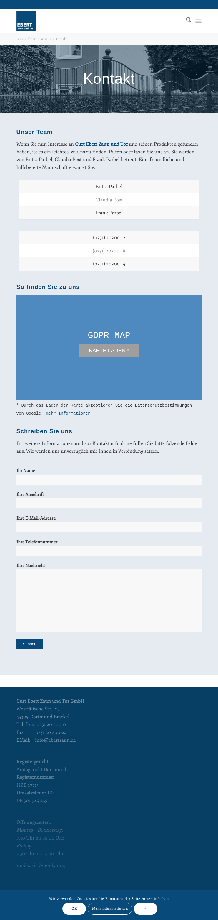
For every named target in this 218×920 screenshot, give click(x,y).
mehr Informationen (68, 413)
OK (74, 908)
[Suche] (186, 21)
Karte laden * (109, 351)
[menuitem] (186, 21)
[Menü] (198, 21)
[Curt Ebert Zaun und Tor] (90, 21)
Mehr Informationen (110, 908)
